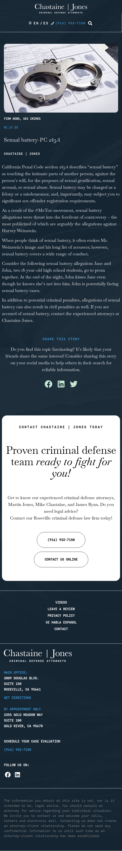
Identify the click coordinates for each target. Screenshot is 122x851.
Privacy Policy (61, 615)
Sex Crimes (32, 119)
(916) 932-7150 (17, 750)
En (36, 23)
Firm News (12, 119)
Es (46, 23)
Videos (61, 602)
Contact (61, 629)
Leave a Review (61, 609)
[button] (90, 23)
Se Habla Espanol (61, 622)
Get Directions (17, 698)
